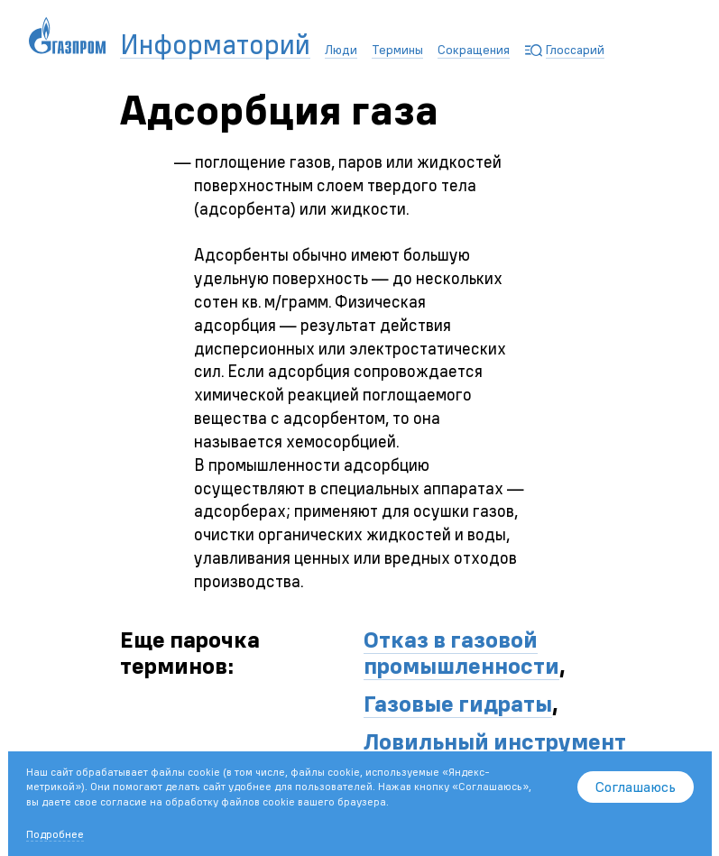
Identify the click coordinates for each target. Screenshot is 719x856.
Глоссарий (575, 49)
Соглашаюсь (635, 787)
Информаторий (215, 45)
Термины (397, 49)
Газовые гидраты (458, 703)
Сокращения (474, 49)
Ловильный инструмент (495, 741)
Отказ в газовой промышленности (461, 652)
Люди (341, 49)
